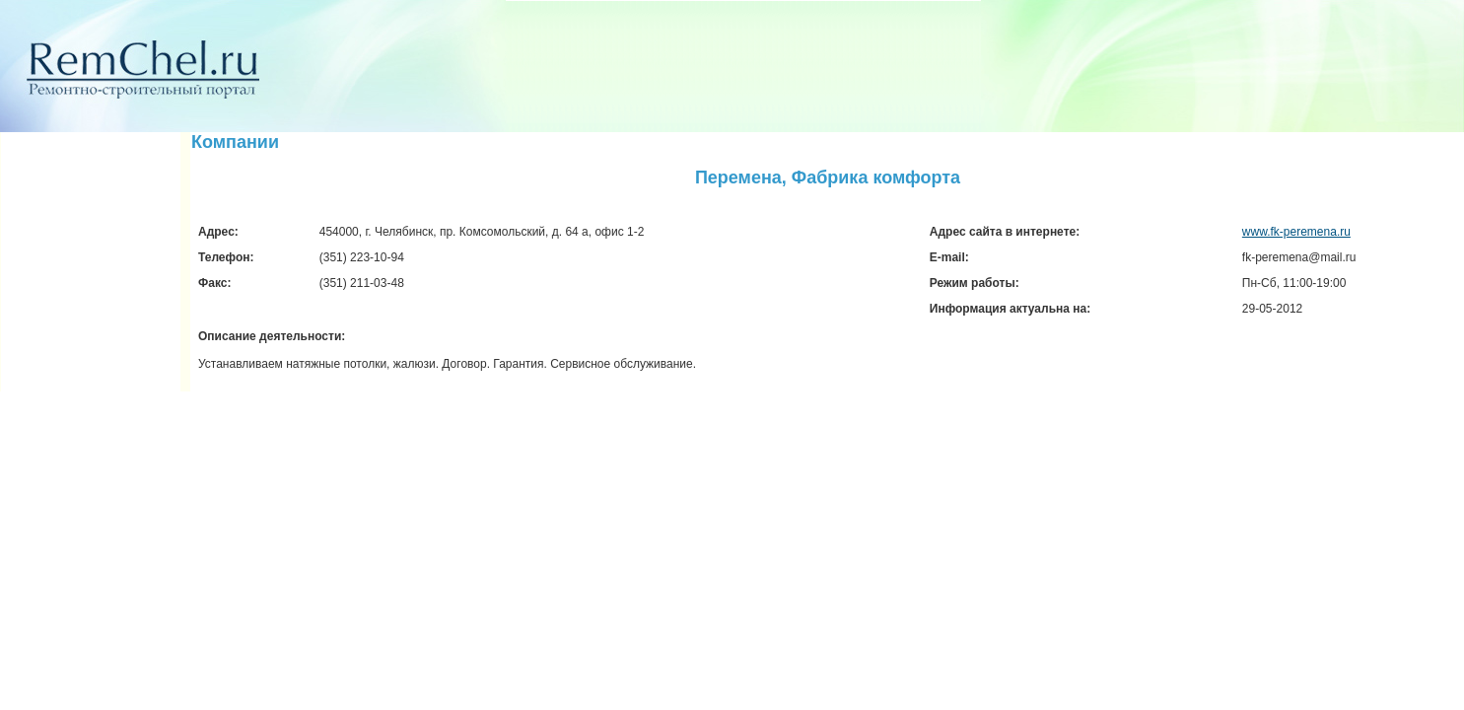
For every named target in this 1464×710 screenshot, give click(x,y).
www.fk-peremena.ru (1296, 232)
